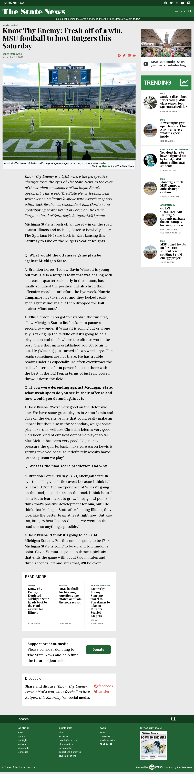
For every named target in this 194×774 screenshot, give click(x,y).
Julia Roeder (167, 265)
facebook (103, 688)
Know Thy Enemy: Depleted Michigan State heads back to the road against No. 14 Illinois (38, 603)
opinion (22, 746)
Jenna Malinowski (12, 56)
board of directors (68, 742)
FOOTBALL (14, 27)
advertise (63, 738)
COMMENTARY (167, 207)
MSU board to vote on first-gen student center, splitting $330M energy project (173, 253)
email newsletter (108, 742)
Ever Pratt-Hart (169, 114)
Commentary (142, 11)
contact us (105, 738)
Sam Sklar (65, 626)
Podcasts (164, 11)
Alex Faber (34, 626)
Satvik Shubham (169, 199)
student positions (67, 758)
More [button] (178, 11)
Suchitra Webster (170, 235)
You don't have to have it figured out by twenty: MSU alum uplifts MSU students (173, 161)
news (21, 735)
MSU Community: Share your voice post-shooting (168, 65)
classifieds (23, 750)
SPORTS (6, 27)
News (73, 11)
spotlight (22, 742)
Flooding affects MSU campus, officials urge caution (171, 189)
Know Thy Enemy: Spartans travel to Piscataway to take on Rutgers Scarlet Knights (100, 604)
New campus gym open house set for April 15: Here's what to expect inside (173, 132)
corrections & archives (70, 754)
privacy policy (65, 750)
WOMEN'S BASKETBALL (100, 588)
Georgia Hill (167, 143)
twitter (101, 694)
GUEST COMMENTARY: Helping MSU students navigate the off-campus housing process (172, 218)
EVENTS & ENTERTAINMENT (174, 152)
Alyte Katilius (109, 168)
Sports (99, 11)
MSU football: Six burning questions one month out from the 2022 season (70, 598)
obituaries (23, 754)
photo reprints (66, 746)
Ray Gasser (166, 232)
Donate (98, 652)
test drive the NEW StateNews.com (112, 21)
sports (21, 738)
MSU (162, 96)
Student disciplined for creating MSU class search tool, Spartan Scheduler (174, 104)
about (62, 735)
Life (86, 11)
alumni (103, 735)
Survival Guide (119, 11)
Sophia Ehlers (168, 173)
